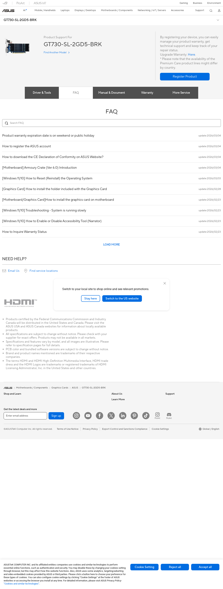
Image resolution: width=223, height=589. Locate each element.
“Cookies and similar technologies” (21, 583)
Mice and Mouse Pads (68, 497)
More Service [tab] (181, 93)
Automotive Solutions (177, 437)
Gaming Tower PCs (14, 481)
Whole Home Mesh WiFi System (74, 443)
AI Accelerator (64, 410)
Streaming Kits (65, 508)
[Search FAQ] (111, 123)
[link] (8, 10)
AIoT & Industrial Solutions (71, 464)
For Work (9, 426)
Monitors (8, 459)
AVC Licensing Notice (177, 442)
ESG (167, 399)
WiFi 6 (60, 432)
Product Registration (123, 459)
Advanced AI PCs (174, 421)
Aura (168, 459)
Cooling (8, 535)
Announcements (120, 410)
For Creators (10, 432)
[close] (164, 283)
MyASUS (116, 486)
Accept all (205, 567)
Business (197, 3)
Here (191, 55)
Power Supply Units (14, 541)
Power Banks (64, 535)
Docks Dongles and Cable (71, 530)
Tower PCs (9, 475)
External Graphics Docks (70, 404)
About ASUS (118, 399)
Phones (8, 404)
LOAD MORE (111, 244)
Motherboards (11, 519)
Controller (62, 541)
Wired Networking (67, 453)
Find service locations (44, 271)
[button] (184, 3)
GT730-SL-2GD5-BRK (20, 20)
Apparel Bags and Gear (69, 513)
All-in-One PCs (11, 470)
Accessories (10, 410)
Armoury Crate (173, 453)
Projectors (9, 465)
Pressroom (117, 421)
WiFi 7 (60, 426)
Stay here (90, 298)
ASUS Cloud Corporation (125, 431)
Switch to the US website (122, 298)
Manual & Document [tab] (111, 93)
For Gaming (10, 443)
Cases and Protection (68, 519)
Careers (116, 404)
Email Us (13, 271)
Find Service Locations (124, 453)
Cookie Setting (144, 567)
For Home (9, 421)
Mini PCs (8, 492)
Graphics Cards (12, 525)
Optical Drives (11, 546)
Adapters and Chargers (69, 524)
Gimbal (60, 546)
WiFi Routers (64, 437)
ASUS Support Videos (123, 480)
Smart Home (63, 481)
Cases (7, 530)
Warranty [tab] (147, 93)
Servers (61, 475)
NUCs (7, 486)
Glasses (8, 508)
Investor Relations (121, 415)
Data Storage (64, 399)
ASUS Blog (171, 448)
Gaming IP (62, 551)
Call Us (115, 470)
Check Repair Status (123, 448)
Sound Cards (64, 415)
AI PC (168, 415)
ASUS (75, 387)
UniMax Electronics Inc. (124, 437)
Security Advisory (121, 475)
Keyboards (63, 492)
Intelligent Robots (66, 459)
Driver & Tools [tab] (42, 93)
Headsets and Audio (67, 502)
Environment (214, 3)
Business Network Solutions (72, 448)
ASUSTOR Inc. (119, 426)
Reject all (175, 567)
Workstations (11, 497)
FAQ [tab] (76, 93)
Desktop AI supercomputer (71, 470)
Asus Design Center (175, 426)
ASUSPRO (171, 431)
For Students (10, 437)
